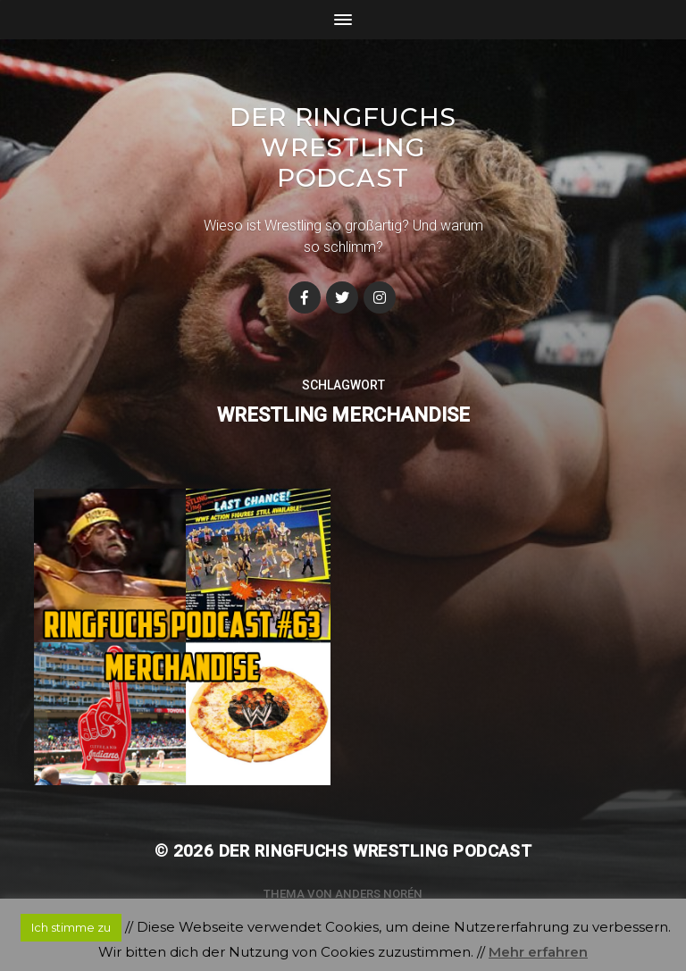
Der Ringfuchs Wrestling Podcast (343, 147)
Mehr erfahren (538, 951)
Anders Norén (378, 893)
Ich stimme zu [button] (71, 927)
